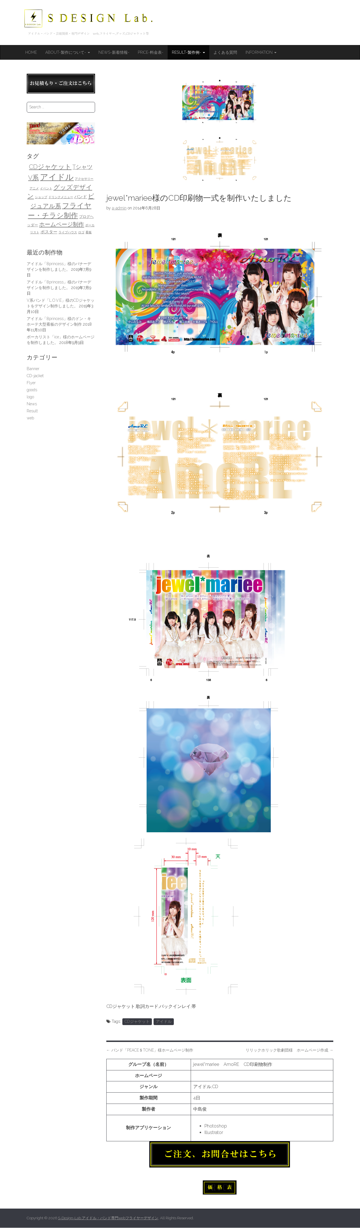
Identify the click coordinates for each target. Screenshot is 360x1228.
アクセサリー (84, 178)
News (32, 404)
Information (261, 52)
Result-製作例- (188, 52)
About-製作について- (67, 52)
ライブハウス (67, 232)
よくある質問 (225, 52)
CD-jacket (35, 375)
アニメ (34, 188)
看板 (89, 232)
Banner (33, 368)
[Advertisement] (61, 514)
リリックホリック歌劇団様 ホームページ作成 (289, 1050)
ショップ (41, 197)
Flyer (31, 383)
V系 (33, 177)
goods (32, 390)
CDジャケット (137, 1021)
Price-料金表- (150, 52)
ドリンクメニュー (60, 197)
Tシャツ (83, 167)
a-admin (119, 208)
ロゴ (81, 232)
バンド (80, 196)
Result (32, 411)
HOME (31, 52)
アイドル (164, 1021)
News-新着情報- (113, 52)
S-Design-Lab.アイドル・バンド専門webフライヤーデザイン (108, 1218)
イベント (46, 188)
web (30, 418)
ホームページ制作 (61, 224)
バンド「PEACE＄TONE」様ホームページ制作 (149, 1050)
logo (30, 397)
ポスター (48, 231)
